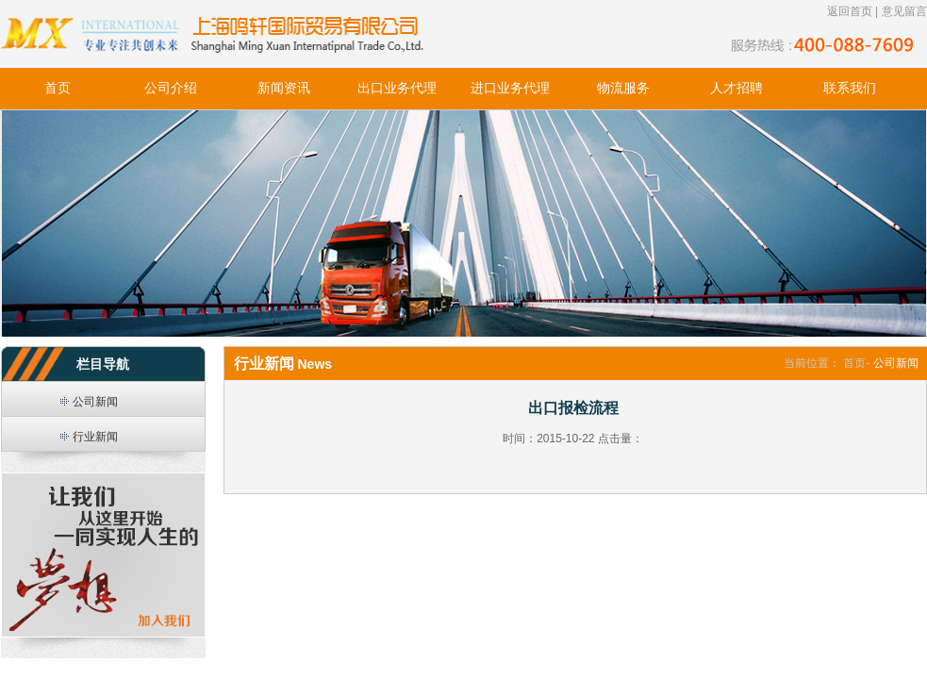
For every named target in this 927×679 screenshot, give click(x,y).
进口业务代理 (510, 88)
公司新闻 (95, 401)
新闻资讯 (283, 88)
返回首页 (849, 11)
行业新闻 (95, 436)
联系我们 (849, 88)
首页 (57, 88)
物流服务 (623, 88)
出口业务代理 (397, 88)
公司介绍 (170, 88)
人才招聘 (736, 88)
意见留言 (904, 11)
